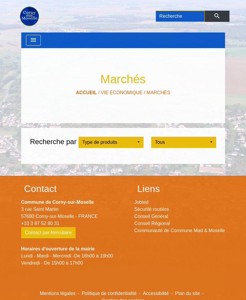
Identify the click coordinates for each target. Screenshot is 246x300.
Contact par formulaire (48, 232)
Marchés (158, 92)
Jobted (141, 202)
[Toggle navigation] (33, 40)
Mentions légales (57, 293)
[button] (111, 142)
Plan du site (187, 293)
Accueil (86, 92)
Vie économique (121, 92)
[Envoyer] (217, 16)
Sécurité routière (151, 209)
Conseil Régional (152, 223)
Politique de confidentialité (109, 293)
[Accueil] (32, 16)
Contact (40, 188)
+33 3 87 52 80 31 (40, 223)
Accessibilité (156, 293)
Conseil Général (151, 216)
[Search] (180, 16)
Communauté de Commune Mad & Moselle (179, 230)
